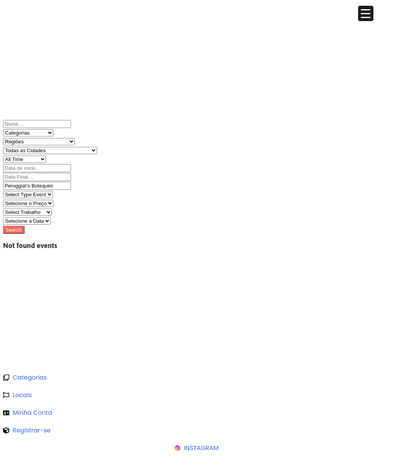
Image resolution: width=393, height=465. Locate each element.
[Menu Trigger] (365, 13)
